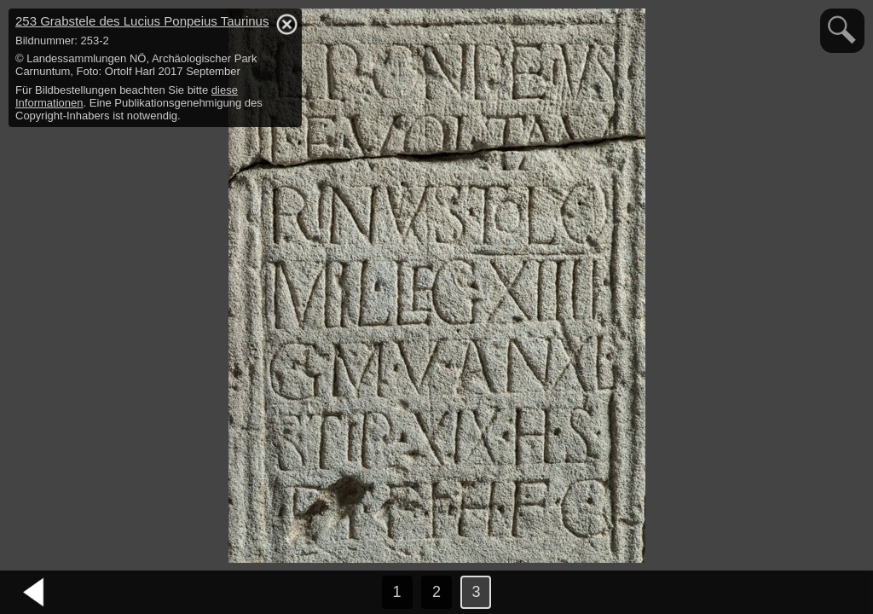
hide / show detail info (286, 24)
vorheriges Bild (34, 592)
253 (142, 21)
